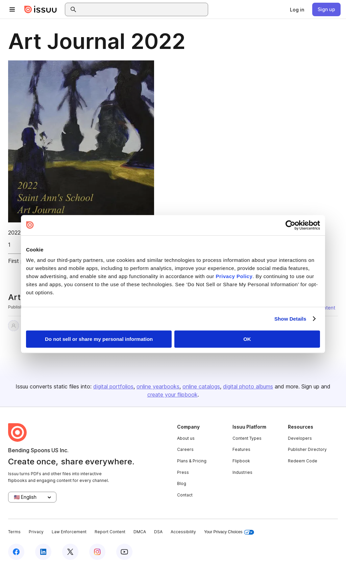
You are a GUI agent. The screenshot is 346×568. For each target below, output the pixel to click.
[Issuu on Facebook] (16, 552)
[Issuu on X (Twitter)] (70, 552)
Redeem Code (302, 460)
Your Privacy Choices (229, 532)
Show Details (290, 319)
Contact (185, 494)
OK (247, 339)
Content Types (247, 438)
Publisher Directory (307, 449)
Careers (185, 449)
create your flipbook (172, 394)
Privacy (36, 531)
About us (186, 438)
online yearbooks (158, 386)
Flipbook (241, 460)
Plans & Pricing (191, 460)
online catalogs (201, 386)
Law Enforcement (69, 531)
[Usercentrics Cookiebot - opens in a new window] (290, 225)
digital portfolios (113, 386)
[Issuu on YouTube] (124, 552)
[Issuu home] (40, 9)
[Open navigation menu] (12, 9)
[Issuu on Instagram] (97, 552)
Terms (14, 531)
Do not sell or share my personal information (99, 339)
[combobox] (142, 9)
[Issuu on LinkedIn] (43, 552)
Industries (242, 472)
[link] (297, 9)
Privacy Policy (234, 276)
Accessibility (183, 531)
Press (183, 472)
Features (241, 449)
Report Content (110, 531)
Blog (181, 483)
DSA (158, 531)
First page (20, 261)
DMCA (139, 531)
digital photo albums (248, 386)
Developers (300, 438)
